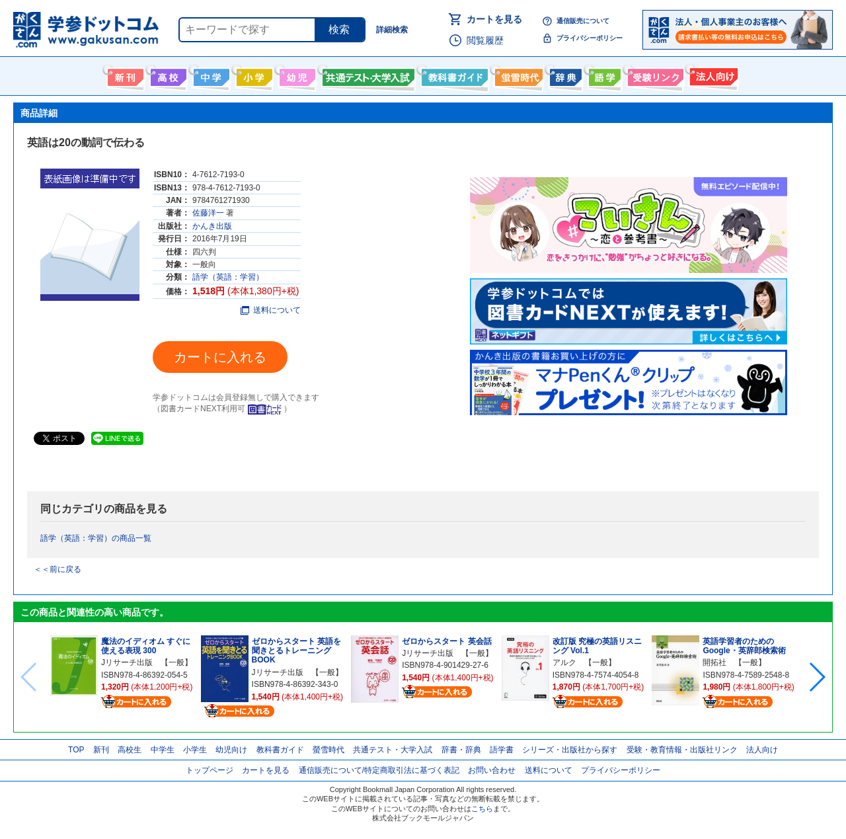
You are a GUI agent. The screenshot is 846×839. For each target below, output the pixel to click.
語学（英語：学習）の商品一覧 (95, 538)
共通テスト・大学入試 (366, 75)
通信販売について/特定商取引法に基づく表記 (379, 770)
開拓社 (714, 662)
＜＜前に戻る (57, 569)
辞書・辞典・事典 (564, 75)
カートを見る (494, 19)
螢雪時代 (517, 75)
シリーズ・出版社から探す (569, 749)
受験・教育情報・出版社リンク (682, 749)
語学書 (603, 75)
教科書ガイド (453, 75)
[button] (817, 677)
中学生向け (209, 75)
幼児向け (295, 75)
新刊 (101, 749)
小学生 (195, 749)
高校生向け (166, 75)
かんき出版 (212, 226)
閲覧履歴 (485, 40)
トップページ (209, 770)
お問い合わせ (492, 770)
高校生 (129, 749)
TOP (76, 749)
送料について (271, 310)
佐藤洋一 (208, 213)
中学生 (162, 749)
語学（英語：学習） (228, 277)
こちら (482, 809)
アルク (564, 662)
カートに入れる (220, 357)
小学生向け (252, 75)
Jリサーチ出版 (127, 662)
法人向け (712, 75)
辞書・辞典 (461, 749)
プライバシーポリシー (590, 38)
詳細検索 (392, 29)
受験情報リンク (654, 75)
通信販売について (583, 20)
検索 (339, 29)
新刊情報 (123, 75)
